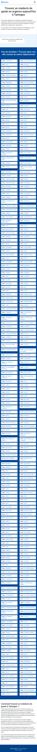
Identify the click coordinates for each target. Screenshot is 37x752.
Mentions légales (18, 750)
